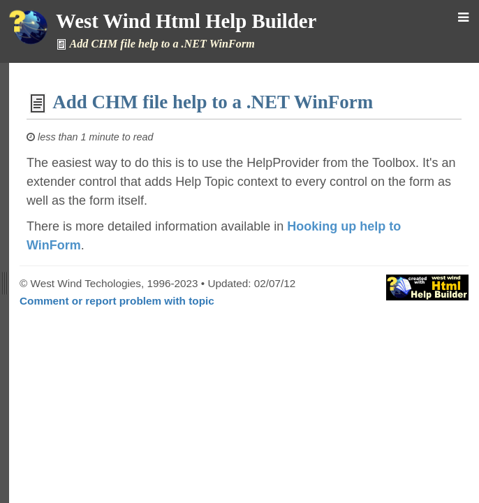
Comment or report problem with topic (117, 301)
